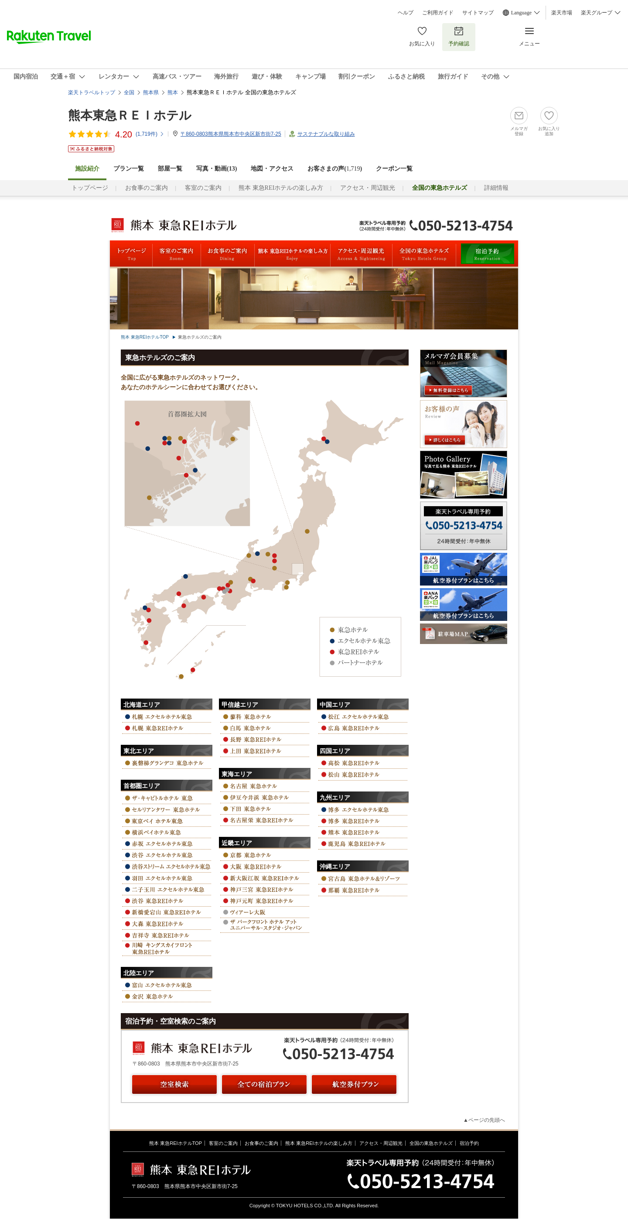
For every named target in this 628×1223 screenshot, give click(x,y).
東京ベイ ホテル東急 (166, 821)
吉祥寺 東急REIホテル (166, 935)
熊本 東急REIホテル (362, 832)
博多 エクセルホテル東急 (362, 809)
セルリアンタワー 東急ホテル (166, 809)
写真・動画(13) (216, 168)
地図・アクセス (272, 168)
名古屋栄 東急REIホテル (264, 820)
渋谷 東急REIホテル (166, 901)
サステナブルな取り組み (326, 134)
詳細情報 (496, 188)
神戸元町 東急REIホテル (264, 901)
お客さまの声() (334, 168)
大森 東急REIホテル (166, 923)
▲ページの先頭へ (484, 1120)
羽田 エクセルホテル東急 (166, 878)
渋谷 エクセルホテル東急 (166, 855)
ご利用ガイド (438, 13)
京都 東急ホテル (264, 855)
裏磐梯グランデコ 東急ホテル (166, 763)
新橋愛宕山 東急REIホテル (166, 912)
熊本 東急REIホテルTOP (145, 337)
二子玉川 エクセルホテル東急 (166, 889)
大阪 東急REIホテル (264, 866)
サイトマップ (478, 13)
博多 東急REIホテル (362, 821)
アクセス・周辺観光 (367, 188)
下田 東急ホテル (264, 809)
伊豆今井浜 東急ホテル (264, 797)
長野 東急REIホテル (264, 739)
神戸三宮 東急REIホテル (264, 889)
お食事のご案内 (146, 188)
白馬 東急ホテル (264, 728)
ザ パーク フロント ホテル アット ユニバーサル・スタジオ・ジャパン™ (264, 925)
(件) (150, 134)
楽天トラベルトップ (91, 92)
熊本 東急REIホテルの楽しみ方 (281, 188)
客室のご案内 (203, 188)
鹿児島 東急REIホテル (362, 843)
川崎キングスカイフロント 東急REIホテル (166, 948)
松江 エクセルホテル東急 (362, 717)
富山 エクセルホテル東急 (166, 985)
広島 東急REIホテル (362, 728)
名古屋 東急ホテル (264, 786)
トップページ (90, 188)
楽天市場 (561, 13)
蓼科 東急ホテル (264, 717)
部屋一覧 (170, 168)
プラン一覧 (128, 168)
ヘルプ (405, 13)
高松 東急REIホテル (362, 763)
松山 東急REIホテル (362, 774)
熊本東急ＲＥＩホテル (129, 115)
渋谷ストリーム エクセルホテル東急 (166, 866)
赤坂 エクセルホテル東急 (166, 843)
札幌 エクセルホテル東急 (166, 717)
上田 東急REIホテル (264, 751)
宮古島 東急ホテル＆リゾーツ (362, 878)
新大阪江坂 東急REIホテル (264, 878)
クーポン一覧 (394, 168)
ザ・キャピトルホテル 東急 (166, 798)
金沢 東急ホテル (166, 996)
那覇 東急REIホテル (362, 890)
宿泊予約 (469, 1143)
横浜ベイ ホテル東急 (166, 832)
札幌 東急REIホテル (166, 728)
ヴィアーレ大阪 (264, 912)
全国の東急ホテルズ (431, 1143)
